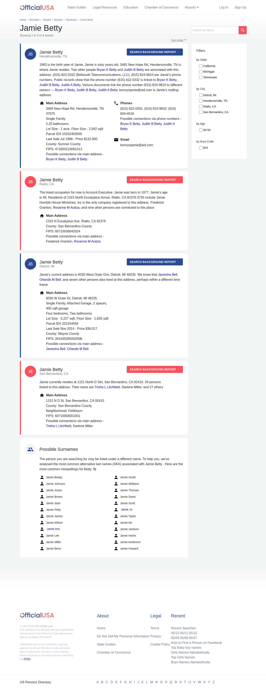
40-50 (207, 130)
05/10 (193, 633)
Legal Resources (105, 7)
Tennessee (210, 77)
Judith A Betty (71, 85)
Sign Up (240, 7)
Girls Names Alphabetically (190, 652)
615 (205, 148)
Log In (223, 7)
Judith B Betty (134, 69)
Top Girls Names (183, 657)
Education (131, 7)
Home (101, 628)
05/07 (193, 638)
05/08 (184, 638)
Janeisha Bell (167, 274)
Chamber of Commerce (161, 7)
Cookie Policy (160, 644)
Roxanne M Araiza (66, 207)
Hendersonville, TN (215, 101)
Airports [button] (190, 7)
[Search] (215, 30)
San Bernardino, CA (216, 112)
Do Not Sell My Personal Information (123, 636)
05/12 (175, 633)
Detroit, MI (209, 95)
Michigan (209, 71)
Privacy (155, 636)
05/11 (184, 633)
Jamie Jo (123, 509)
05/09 (175, 638)
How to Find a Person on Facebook (196, 642)
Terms (154, 628)
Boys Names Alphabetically (190, 662)
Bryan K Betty (107, 69)
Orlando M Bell (50, 279)
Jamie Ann (50, 529)
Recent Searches (183, 628)
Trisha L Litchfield (107, 387)
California (209, 66)
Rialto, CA (209, 106)
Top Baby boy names (186, 647)
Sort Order (177, 40)
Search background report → (155, 52)
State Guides (77, 7)
